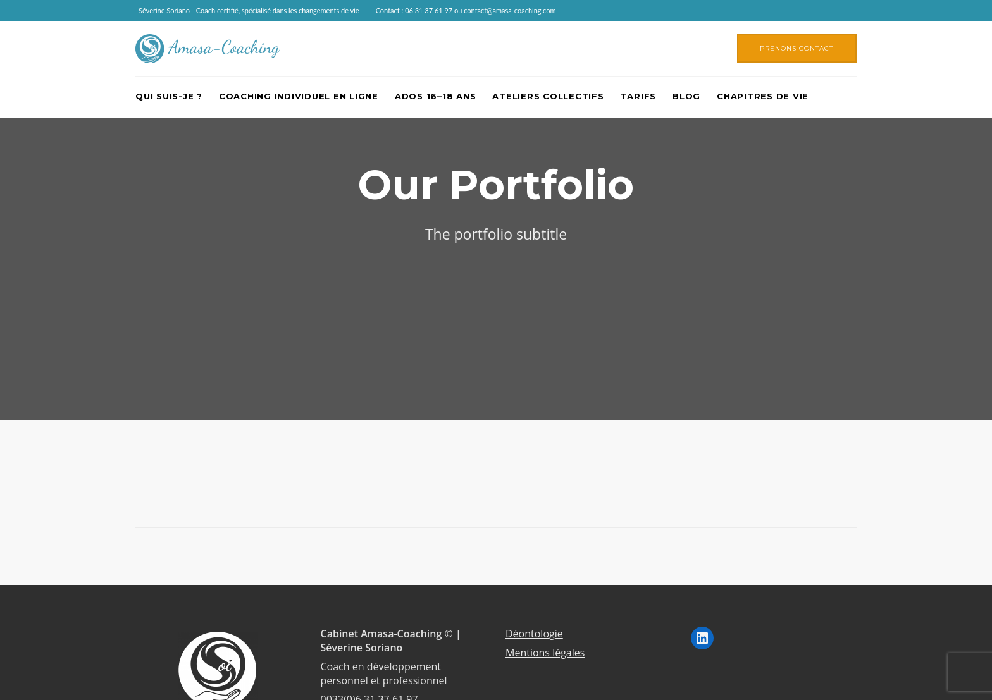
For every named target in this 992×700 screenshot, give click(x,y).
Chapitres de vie (763, 96)
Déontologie (534, 634)
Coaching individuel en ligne (298, 96)
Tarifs (639, 96)
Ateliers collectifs (548, 96)
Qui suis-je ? (168, 96)
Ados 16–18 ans (435, 96)
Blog (686, 96)
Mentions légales (545, 653)
